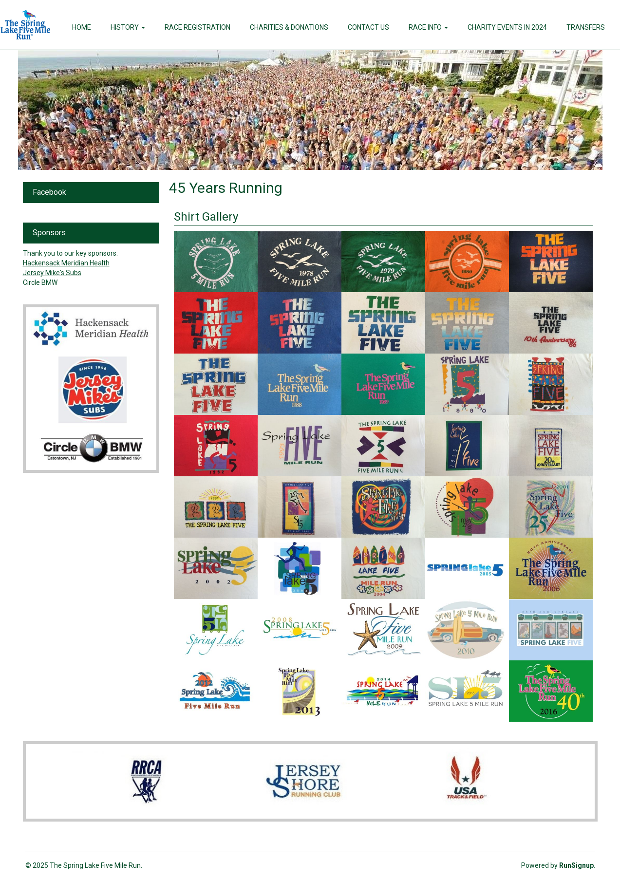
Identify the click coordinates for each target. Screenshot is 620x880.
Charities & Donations (289, 27)
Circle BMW (40, 282)
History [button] (128, 27)
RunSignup (576, 865)
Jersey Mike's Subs (52, 273)
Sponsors (49, 232)
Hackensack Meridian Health (66, 263)
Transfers (585, 27)
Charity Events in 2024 (507, 27)
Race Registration (197, 27)
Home (81, 27)
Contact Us (368, 27)
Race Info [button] (428, 27)
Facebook (49, 192)
